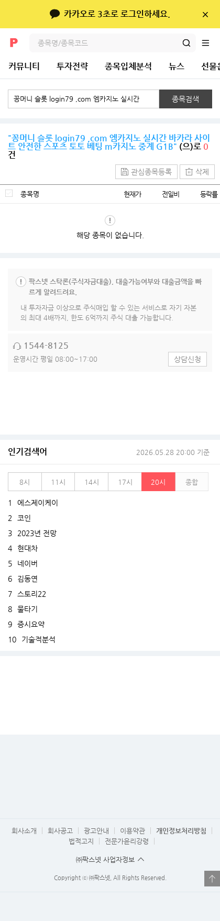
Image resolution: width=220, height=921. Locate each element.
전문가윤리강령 (127, 841)
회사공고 (60, 831)
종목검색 (185, 99)
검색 (186, 43)
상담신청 (187, 359)
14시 (91, 482)
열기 (212, 878)
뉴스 (176, 66)
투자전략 (72, 66)
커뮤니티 (24, 66)
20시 (158, 482)
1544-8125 (46, 345)
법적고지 (81, 841)
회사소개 (24, 831)
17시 (125, 482)
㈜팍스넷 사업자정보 (105, 859)
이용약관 (132, 831)
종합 (191, 482)
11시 (58, 482)
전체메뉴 (210, 43)
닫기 (205, 14)
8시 (24, 482)
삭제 (202, 172)
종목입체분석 (128, 66)
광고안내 (96, 831)
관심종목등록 (151, 172)
